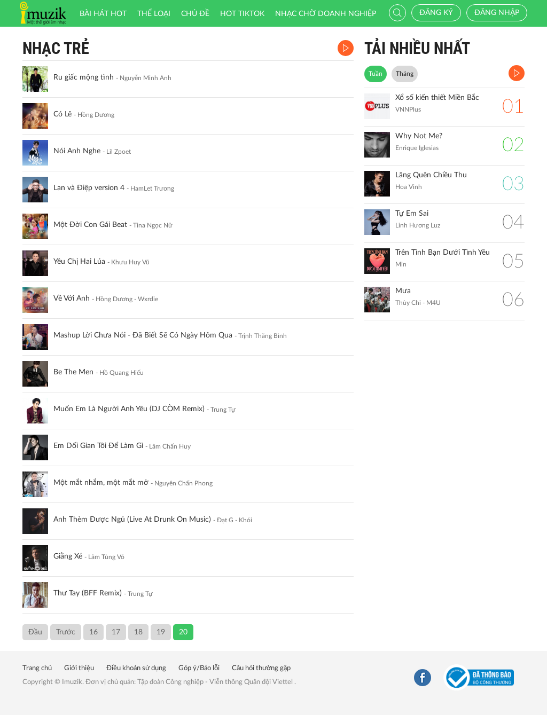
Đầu (35, 632)
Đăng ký (436, 13)
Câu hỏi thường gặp (261, 668)
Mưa (403, 291)
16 (93, 632)
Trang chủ (37, 668)
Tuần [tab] (375, 73)
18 (138, 632)
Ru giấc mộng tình (83, 77)
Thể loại (153, 14)
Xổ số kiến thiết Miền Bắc (437, 97)
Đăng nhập (496, 13)
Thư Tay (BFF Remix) (87, 593)
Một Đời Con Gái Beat (90, 225)
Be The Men (73, 372)
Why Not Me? (418, 136)
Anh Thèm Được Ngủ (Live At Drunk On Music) (132, 519)
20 (183, 632)
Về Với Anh (71, 298)
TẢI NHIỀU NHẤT (417, 48)
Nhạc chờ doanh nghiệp (325, 14)
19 (161, 632)
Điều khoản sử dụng (136, 668)
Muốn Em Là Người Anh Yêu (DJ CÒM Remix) (129, 409)
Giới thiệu (79, 668)
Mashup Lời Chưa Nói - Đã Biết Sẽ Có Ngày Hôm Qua (142, 335)
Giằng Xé (67, 556)
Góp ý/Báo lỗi (199, 668)
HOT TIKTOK (242, 14)
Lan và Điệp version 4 (88, 188)
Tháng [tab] (404, 73)
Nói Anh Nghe (76, 151)
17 (116, 632)
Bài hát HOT (103, 14)
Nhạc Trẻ (55, 48)
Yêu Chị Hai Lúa (79, 261)
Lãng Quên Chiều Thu (431, 175)
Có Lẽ (62, 114)
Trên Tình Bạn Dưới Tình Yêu (442, 252)
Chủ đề (195, 14)
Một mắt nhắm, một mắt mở (101, 482)
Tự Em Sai (411, 213)
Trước (65, 632)
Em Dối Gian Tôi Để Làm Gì (98, 446)
